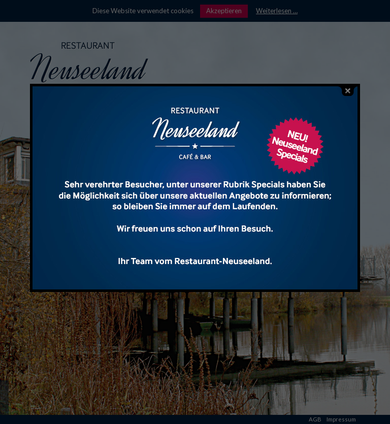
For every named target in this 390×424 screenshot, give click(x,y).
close (348, 91)
